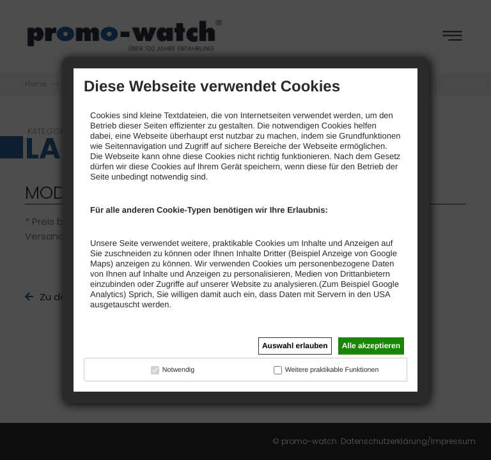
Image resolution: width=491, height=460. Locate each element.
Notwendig (178, 370)
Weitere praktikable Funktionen (332, 370)
